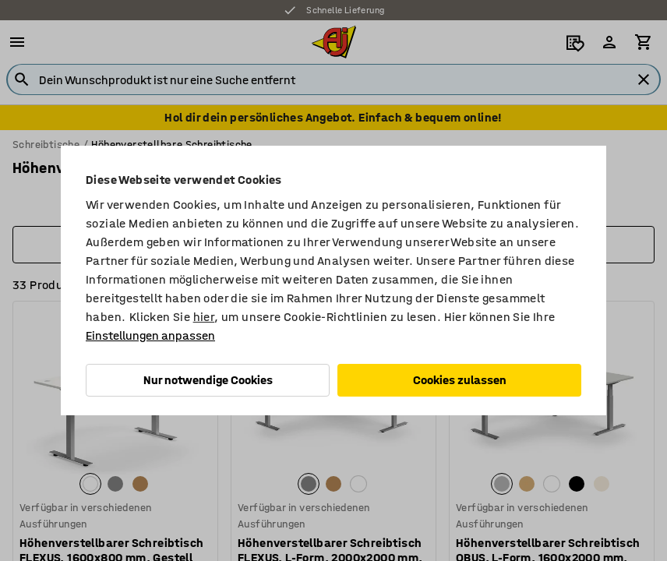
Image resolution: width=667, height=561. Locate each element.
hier (204, 316)
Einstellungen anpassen (150, 335)
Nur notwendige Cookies (208, 379)
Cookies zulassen (459, 379)
